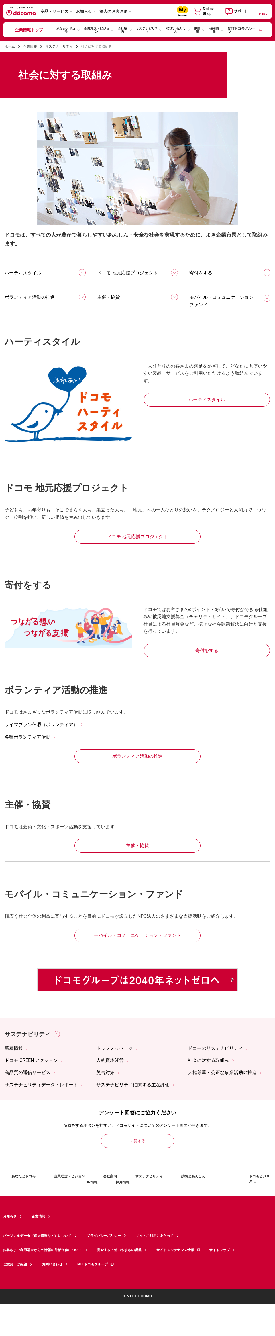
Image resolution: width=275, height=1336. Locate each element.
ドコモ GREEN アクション (31, 1060)
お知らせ (84, 11)
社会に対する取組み (208, 1060)
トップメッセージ (114, 1048)
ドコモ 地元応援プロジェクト (127, 273)
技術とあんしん (175, 30)
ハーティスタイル (23, 273)
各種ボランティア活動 (27, 737)
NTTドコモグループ (245, 30)
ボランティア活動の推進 (30, 297)
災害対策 (105, 1072)
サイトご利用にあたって (155, 1236)
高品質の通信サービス (27, 1072)
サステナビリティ (147, 30)
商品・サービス (54, 11)
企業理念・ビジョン (96, 30)
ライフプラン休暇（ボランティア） (41, 724)
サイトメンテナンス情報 (178, 1250)
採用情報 (214, 30)
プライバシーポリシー (104, 1236)
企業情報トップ (29, 30)
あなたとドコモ (65, 30)
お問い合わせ (52, 1264)
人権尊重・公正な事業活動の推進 (222, 1072)
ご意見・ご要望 (15, 1264)
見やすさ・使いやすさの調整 (119, 1250)
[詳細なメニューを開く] (263, 11)
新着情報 (14, 1048)
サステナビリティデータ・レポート (41, 1084)
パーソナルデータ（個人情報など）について (37, 1236)
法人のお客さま (113, 11)
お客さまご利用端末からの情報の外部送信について (42, 1250)
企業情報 (30, 46)
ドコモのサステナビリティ (215, 1048)
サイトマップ (219, 1250)
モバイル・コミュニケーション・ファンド (223, 300)
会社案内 (122, 30)
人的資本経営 (110, 1060)
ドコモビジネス (259, 1178)
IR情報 (197, 30)
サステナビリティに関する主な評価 (133, 1084)
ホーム (10, 46)
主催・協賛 (108, 297)
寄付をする (200, 273)
